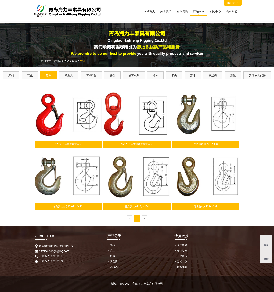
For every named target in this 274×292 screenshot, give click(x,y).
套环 (193, 75)
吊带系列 (133, 75)
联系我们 (231, 11)
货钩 (82, 61)
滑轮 (233, 75)
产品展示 (198, 11)
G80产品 (91, 75)
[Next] (144, 218)
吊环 (155, 75)
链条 (112, 75)
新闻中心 (215, 11)
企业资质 (182, 11)
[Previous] (129, 218)
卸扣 (11, 75)
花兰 (30, 75)
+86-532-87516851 (50, 256)
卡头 (174, 75)
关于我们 (165, 11)
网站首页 (149, 11)
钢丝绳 (213, 75)
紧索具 (68, 75)
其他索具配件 (257, 75)
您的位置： (47, 61)
